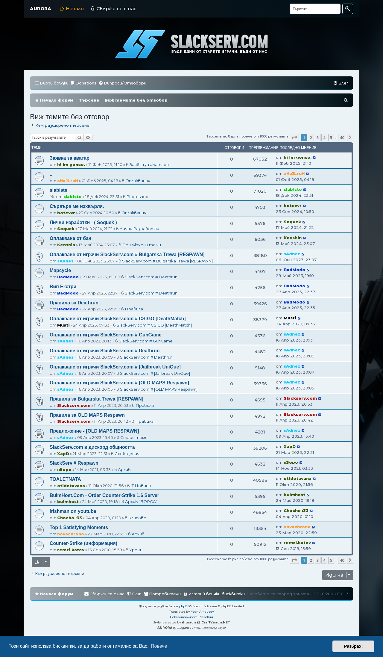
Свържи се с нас (113, 8)
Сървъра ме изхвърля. (77, 206)
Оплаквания (137, 180)
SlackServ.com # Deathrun (151, 276)
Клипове (137, 517)
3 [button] (318, 137)
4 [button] (324, 137)
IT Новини (141, 485)
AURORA (40, 8)
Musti (63, 325)
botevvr (66, 212)
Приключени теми (141, 244)
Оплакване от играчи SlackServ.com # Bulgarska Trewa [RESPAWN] (127, 254)
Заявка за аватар (69, 158)
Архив (124, 469)
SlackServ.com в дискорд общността (92, 447)
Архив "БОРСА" (141, 501)
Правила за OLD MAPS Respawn (87, 415)
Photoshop (137, 196)
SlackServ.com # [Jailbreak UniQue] (155, 373)
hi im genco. (71, 164)
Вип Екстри (63, 286)
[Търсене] (315, 9)
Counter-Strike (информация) (83, 543)
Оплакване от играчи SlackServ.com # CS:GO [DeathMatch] (118, 318)
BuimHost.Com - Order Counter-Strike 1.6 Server (104, 495)
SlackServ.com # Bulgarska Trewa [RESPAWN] (167, 261)
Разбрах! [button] (353, 646)
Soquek (66, 228)
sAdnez (65, 261)
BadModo (68, 276)
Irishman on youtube (73, 511)
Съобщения (127, 453)
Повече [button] (159, 646)
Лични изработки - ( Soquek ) (83, 222)
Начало (72, 8)
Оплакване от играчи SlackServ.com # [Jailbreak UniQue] (115, 366)
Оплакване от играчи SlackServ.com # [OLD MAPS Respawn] (119, 382)
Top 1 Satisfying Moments (79, 527)
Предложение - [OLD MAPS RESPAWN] (94, 431)
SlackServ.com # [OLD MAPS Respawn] (158, 389)
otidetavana (71, 485)
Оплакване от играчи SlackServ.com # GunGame (106, 334)
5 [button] (331, 137)
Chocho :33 (69, 517)
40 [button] (342, 137)
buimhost (68, 501)
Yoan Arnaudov (202, 612)
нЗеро (64, 469)
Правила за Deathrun (74, 302)
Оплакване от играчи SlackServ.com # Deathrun (104, 350)
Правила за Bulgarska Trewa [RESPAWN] (96, 398)
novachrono (70, 533)
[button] (294, 137)
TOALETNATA (65, 479)
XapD (63, 453)
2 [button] (311, 137)
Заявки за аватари (149, 164)
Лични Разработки (139, 228)
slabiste (58, 190)
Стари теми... (135, 437)
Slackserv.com (73, 405)
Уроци (135, 549)
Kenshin (66, 244)
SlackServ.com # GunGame (146, 341)
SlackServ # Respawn (74, 463)
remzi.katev (70, 549)
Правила (134, 308)
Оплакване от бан (70, 238)
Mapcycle (60, 270)
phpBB (184, 606)
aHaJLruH (67, 180)
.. (51, 174)
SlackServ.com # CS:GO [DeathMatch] (154, 325)
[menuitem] (83, 83)
